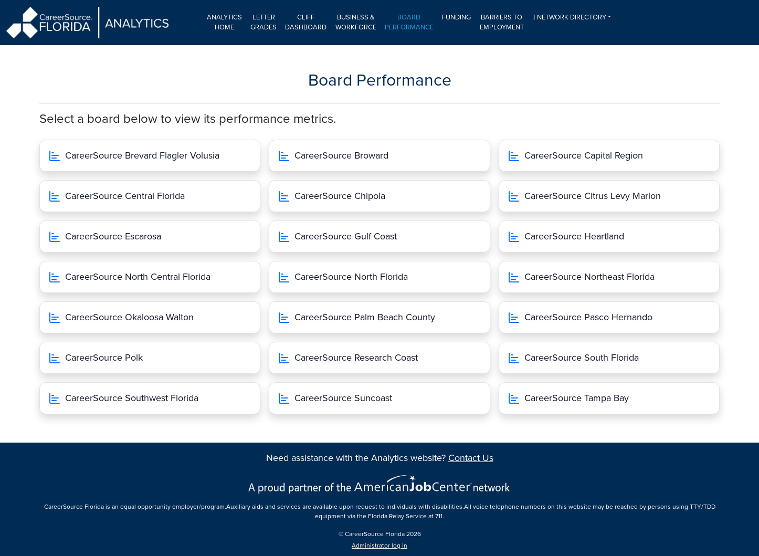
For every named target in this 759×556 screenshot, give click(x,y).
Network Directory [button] (569, 17)
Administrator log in (379, 545)
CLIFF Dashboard (305, 22)
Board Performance (409, 22)
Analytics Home (224, 22)
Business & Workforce (355, 22)
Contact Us (470, 458)
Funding (456, 17)
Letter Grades (263, 22)
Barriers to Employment (502, 22)
